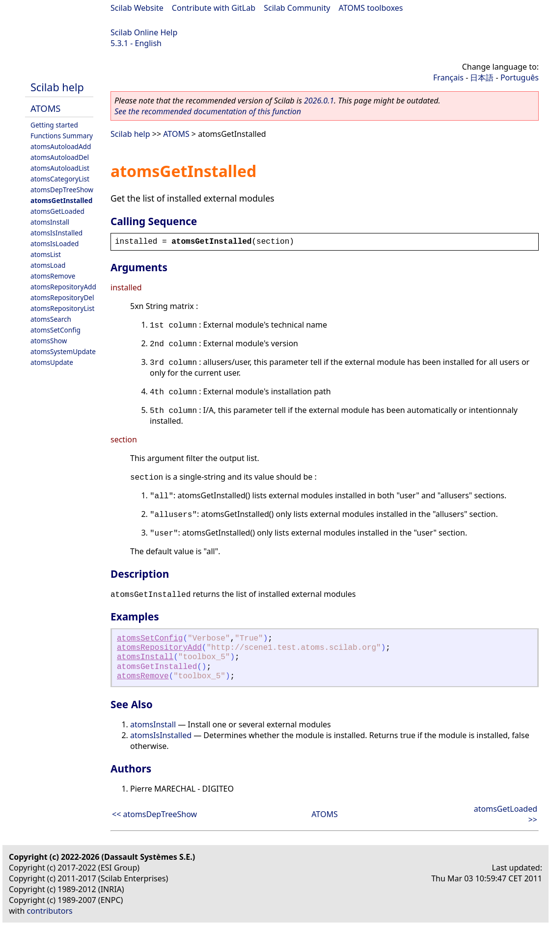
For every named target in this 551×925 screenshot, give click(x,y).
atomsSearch (50, 319)
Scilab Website (137, 7)
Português (519, 77)
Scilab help (57, 87)
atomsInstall (49, 222)
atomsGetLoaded (57, 211)
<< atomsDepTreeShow (154, 814)
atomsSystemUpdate (63, 351)
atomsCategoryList (59, 178)
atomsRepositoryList (62, 308)
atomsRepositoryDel (62, 297)
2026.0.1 (319, 100)
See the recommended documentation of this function (207, 111)
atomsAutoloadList (59, 168)
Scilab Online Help (143, 32)
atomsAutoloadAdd (60, 146)
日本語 (482, 77)
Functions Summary (61, 135)
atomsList (45, 254)
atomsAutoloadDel (59, 157)
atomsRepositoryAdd (63, 286)
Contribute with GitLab (213, 7)
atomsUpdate (51, 362)
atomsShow (48, 340)
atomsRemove (52, 276)
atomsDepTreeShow (61, 189)
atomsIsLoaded (54, 243)
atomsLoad (47, 265)
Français (448, 77)
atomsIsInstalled (56, 232)
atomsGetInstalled (61, 200)
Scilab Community (297, 7)
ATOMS (45, 108)
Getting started (54, 124)
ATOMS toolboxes (371, 7)
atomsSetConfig (55, 329)
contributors (50, 910)
